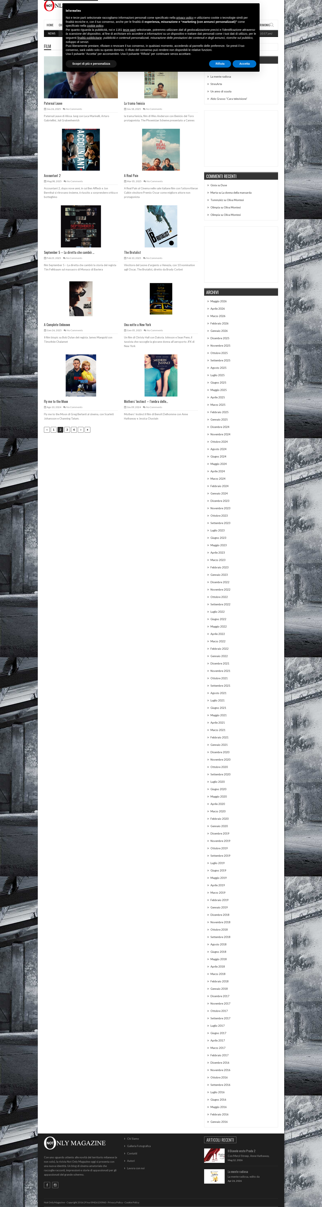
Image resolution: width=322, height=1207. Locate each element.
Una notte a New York (137, 324)
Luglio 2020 (217, 781)
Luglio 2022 (217, 611)
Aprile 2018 (217, 966)
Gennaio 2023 (219, 574)
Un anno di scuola (220, 91)
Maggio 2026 (218, 301)
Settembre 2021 (220, 685)
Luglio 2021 (217, 700)
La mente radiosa (220, 76)
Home (50, 25)
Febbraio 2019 (219, 900)
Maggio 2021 (218, 715)
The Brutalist (132, 252)
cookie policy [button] (95, 25)
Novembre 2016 (220, 1070)
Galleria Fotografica (139, 1146)
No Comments (74, 108)
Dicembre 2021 (219, 663)
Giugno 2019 (218, 870)
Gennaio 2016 (219, 1121)
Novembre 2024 (220, 434)
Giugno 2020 (218, 789)
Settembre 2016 (220, 1084)
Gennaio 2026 (219, 330)
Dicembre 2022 (219, 582)
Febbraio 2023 (219, 567)
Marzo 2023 (217, 560)
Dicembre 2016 (219, 1062)
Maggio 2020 (218, 796)
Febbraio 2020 (219, 818)
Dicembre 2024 (219, 427)
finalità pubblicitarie (89, 37)
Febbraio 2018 (219, 981)
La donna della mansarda (237, 192)
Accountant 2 (52, 175)
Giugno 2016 (218, 1099)
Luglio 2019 (217, 863)
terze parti (129, 29)
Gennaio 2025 (219, 419)
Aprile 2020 (217, 804)
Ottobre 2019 (219, 848)
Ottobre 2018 (219, 929)
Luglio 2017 (217, 1025)
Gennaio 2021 (219, 744)
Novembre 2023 (220, 508)
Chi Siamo (133, 1138)
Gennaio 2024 (219, 493)
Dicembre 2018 (219, 914)
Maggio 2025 (218, 390)
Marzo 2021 (217, 730)
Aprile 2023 (217, 552)
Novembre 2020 (220, 759)
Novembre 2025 (220, 345)
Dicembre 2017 (219, 996)
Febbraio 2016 (219, 1114)
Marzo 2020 (217, 811)
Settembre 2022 (220, 604)
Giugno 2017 (218, 1033)
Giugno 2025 (218, 382)
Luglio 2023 (217, 530)
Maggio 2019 (218, 877)
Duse (224, 185)
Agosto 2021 (218, 693)
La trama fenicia (134, 103)
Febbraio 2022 (219, 648)
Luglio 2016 (217, 1092)
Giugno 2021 (218, 707)
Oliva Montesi (235, 200)
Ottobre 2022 (219, 597)
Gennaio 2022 (219, 656)
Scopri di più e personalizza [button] (91, 63)
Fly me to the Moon (56, 401)
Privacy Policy (115, 1202)
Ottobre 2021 (219, 678)
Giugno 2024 (218, 456)
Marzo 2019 (217, 892)
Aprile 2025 (217, 397)
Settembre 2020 (220, 774)
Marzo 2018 (217, 974)
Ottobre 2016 (219, 1077)
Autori (131, 1160)
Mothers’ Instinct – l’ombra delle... (146, 401)
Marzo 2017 (217, 1048)
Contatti (132, 1153)
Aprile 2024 (217, 471)
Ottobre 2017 (219, 1011)
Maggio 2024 (218, 464)
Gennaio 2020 (219, 826)
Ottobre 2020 (219, 767)
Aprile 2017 (217, 1040)
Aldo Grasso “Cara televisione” (228, 98)
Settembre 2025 (220, 360)
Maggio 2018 (218, 959)
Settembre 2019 (220, 855)
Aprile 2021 (217, 722)
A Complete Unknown (57, 324)
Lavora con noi (136, 1168)
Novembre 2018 (220, 922)
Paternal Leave (53, 103)
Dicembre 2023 (219, 500)
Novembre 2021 (220, 670)
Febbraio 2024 (219, 486)
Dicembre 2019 (219, 833)
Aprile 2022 (217, 634)
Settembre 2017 (220, 1018)
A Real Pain (131, 175)
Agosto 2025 (218, 367)
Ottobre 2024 (219, 441)
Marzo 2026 (217, 316)
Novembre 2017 (220, 1003)
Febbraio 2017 (219, 1055)
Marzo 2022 (217, 641)
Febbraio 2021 (219, 737)
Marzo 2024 (217, 478)
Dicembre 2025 (219, 338)
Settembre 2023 (220, 523)
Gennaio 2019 (219, 907)
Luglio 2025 (217, 375)
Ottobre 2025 (219, 353)
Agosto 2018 (218, 944)
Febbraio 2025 (219, 412)
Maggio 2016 (218, 1107)
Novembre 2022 (220, 589)
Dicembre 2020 (219, 752)
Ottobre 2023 (219, 515)
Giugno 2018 (218, 951)
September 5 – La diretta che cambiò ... (69, 252)
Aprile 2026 (217, 308)
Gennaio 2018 (219, 988)
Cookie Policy (131, 1202)
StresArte (216, 84)
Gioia (213, 185)
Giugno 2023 (218, 537)
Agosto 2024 (218, 449)
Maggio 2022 (218, 626)
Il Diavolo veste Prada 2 (241, 1150)
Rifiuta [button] (220, 63)
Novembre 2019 (220, 841)
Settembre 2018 (220, 937)
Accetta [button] (244, 63)
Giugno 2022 (218, 619)
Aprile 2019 (217, 885)
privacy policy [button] (185, 17)
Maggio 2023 (218, 545)
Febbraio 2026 (219, 323)
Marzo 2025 (217, 404)
